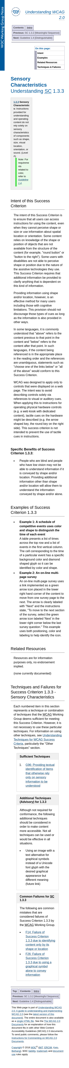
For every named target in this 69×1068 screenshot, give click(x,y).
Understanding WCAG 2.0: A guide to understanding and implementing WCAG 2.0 (37, 1011)
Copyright (17, 1047)
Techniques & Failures (49, 67)
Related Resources (47, 62)
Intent (40, 53)
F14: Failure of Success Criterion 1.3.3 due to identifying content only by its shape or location (40, 941)
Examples (42, 58)
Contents (18, 27)
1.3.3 (16, 102)
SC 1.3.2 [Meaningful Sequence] (36, 32)
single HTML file (25, 1021)
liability (32, 1051)
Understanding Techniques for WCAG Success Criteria (38, 739)
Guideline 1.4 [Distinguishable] (32, 37)
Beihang (16, 1051)
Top (15, 991)
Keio (55, 1047)
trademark (42, 1051)
